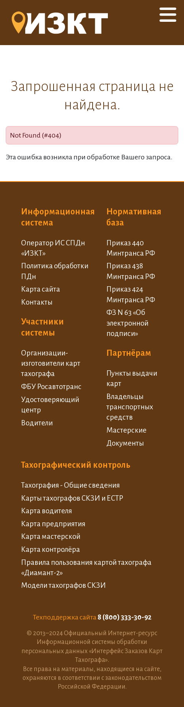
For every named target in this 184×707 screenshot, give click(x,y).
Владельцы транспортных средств (129, 407)
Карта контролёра (50, 549)
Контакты (36, 302)
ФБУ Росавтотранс (51, 387)
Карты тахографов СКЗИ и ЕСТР (72, 498)
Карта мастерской (50, 536)
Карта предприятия (53, 524)
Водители (37, 423)
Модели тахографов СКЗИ (63, 585)
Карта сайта (40, 289)
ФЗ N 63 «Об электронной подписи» (127, 322)
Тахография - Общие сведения (70, 485)
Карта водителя (46, 511)
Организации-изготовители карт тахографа (50, 363)
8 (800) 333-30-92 (124, 617)
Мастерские (126, 430)
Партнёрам (128, 353)
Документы (125, 443)
